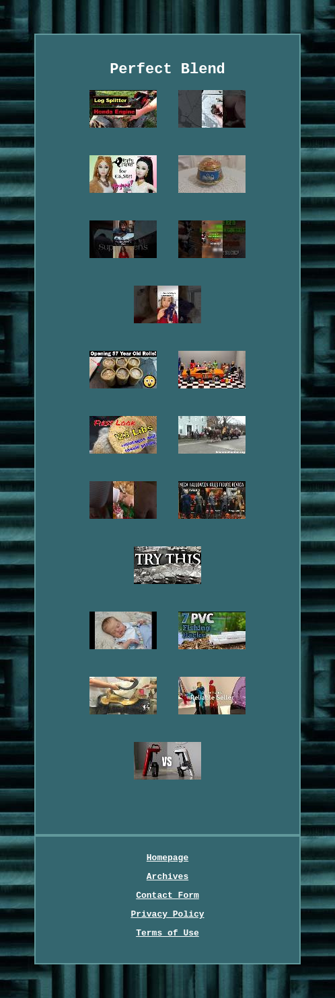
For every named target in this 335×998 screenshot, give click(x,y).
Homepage (167, 858)
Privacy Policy (167, 914)
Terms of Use (167, 933)
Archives (167, 877)
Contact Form (167, 895)
